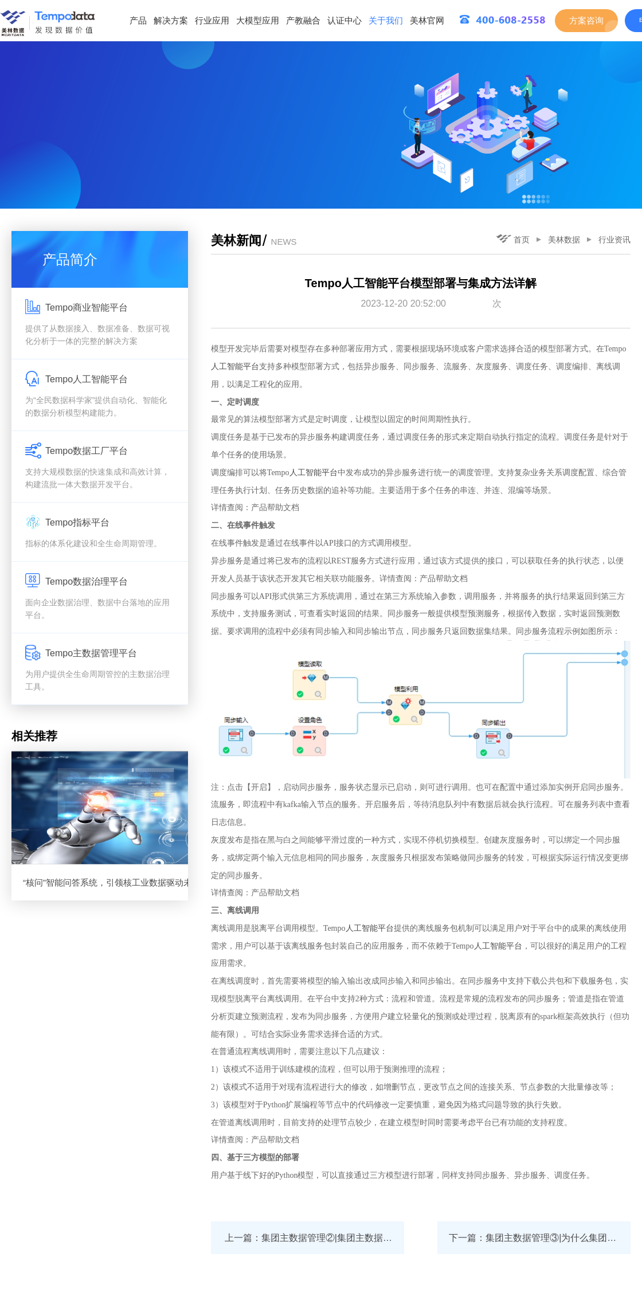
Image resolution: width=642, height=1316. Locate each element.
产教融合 (303, 20)
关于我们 (386, 20)
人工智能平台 (235, 366)
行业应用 (212, 20)
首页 (513, 239)
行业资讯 (614, 239)
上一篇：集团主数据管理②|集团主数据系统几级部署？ (314, 1238)
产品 (138, 20)
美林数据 (564, 239)
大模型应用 (257, 20)
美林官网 (427, 20)
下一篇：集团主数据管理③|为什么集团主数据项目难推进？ (540, 1238)
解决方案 (171, 20)
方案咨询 (586, 20)
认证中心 (344, 20)
